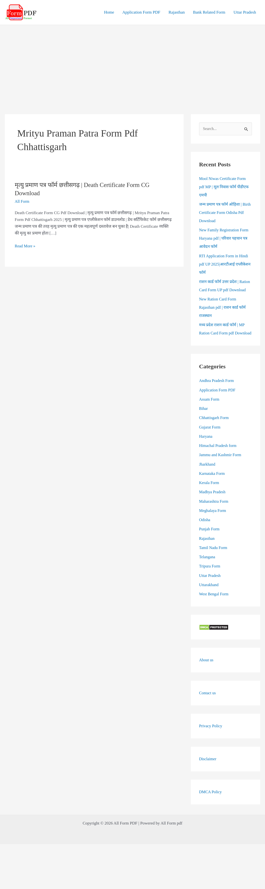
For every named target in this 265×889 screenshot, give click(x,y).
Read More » (25, 246)
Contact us (208, 709)
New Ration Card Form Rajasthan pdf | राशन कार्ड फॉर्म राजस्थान (223, 315)
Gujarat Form (210, 444)
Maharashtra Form (214, 518)
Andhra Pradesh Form (217, 397)
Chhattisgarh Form (214, 434)
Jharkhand (207, 481)
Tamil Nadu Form (214, 564)
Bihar (203, 425)
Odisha (205, 536)
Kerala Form (209, 499)
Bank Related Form (209, 12)
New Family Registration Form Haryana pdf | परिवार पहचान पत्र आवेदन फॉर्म (225, 238)
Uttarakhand (209, 601)
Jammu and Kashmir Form (221, 471)
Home (109, 12)
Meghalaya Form (213, 527)
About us (206, 676)
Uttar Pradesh (245, 12)
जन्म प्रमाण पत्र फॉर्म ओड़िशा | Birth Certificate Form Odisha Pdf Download (224, 212)
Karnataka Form (212, 490)
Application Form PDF (141, 12)
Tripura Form (210, 583)
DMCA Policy (211, 808)
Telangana (207, 573)
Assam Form (209, 416)
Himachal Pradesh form (218, 462)
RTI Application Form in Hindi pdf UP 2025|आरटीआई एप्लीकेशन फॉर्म (224, 264)
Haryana (206, 453)
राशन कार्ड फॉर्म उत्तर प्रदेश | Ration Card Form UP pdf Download (220, 290)
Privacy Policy (211, 742)
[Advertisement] (132, 61)
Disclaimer (208, 775)
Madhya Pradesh (213, 509)
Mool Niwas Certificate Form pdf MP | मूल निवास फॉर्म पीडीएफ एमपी (224, 187)
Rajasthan (177, 12)
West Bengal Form (214, 610)
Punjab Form (209, 546)
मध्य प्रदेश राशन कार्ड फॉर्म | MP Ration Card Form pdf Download (222, 341)
